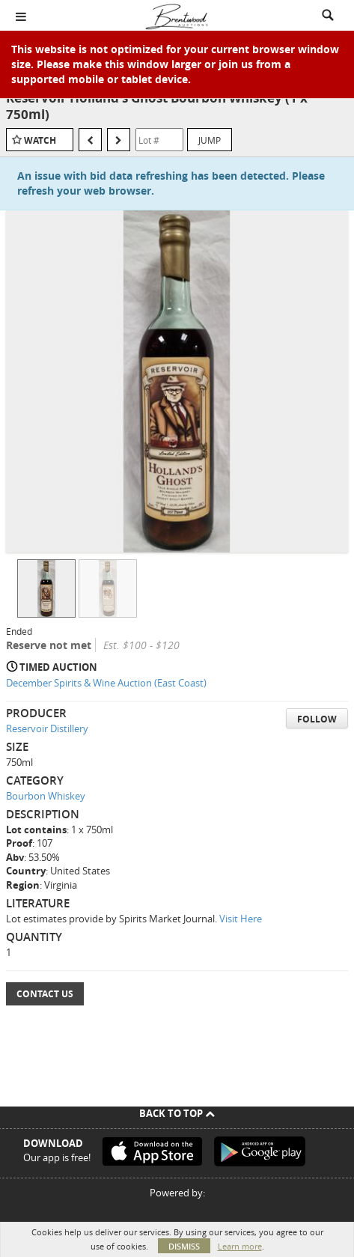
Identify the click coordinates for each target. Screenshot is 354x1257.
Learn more (240, 1246)
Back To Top (177, 1113)
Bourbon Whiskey (45, 796)
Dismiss (184, 1246)
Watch (40, 140)
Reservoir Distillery (47, 728)
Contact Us (44, 993)
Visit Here (240, 918)
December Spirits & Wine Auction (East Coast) (106, 683)
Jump (209, 140)
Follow (317, 719)
